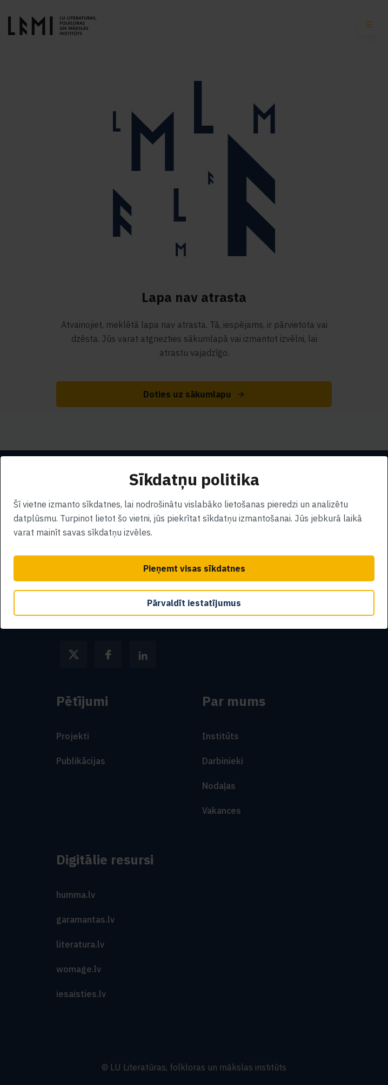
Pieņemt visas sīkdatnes (194, 568)
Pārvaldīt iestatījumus (194, 603)
